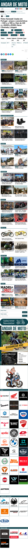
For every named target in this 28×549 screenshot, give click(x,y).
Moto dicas (3, 255)
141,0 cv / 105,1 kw (14, 44)
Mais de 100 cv (14, 35)
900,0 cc (19, 43)
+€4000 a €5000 (19, 32)
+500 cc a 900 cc (4, 35)
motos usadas (13, 11)
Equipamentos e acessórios (7, 115)
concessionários (3, 13)
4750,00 (25, 43)
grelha (4, 16)
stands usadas (9, 13)
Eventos (3, 283)
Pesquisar (25, 312)
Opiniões (3, 143)
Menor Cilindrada (18, 30)
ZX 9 (8, 43)
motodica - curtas (4, 14)
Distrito (22, 35)
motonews (14, 13)
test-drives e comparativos (20, 13)
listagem (7, 16)
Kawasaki (10, 32)
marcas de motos (19, 11)
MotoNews (3, 59)
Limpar (2, 30)
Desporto (3, 199)
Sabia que (3, 227)
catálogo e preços (8, 11)
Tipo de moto (3, 32)
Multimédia (4, 171)
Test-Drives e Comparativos (7, 87)
